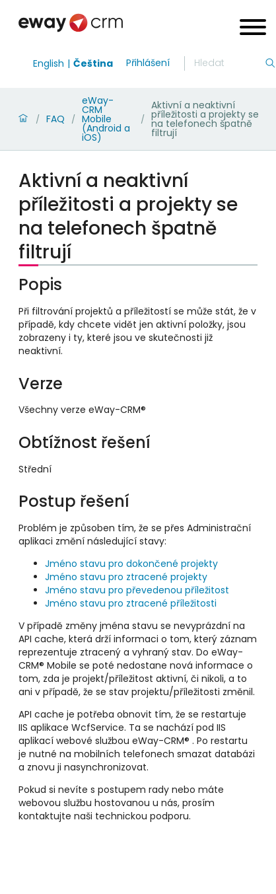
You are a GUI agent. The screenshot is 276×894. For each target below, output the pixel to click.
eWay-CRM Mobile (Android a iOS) (106, 119)
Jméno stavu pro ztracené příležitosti (131, 603)
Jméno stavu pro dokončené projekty (131, 563)
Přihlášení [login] (148, 63)
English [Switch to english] (48, 63)
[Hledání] (229, 63)
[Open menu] (253, 28)
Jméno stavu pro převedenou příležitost (137, 590)
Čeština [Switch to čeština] (93, 63)
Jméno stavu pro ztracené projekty (126, 576)
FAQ (55, 119)
